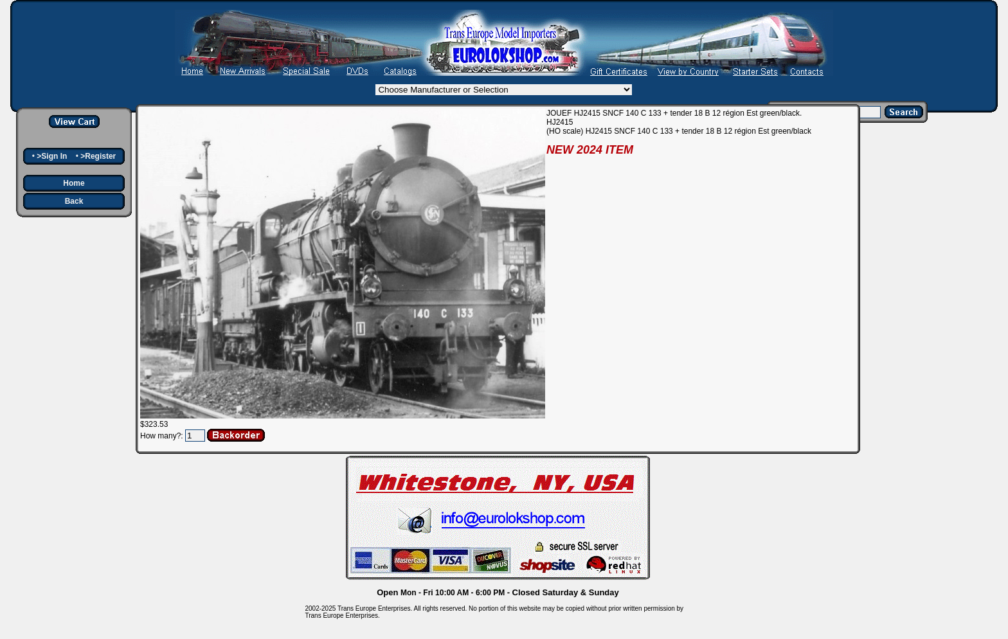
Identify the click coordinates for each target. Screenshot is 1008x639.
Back (74, 201)
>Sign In (52, 156)
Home (73, 183)
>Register (98, 156)
